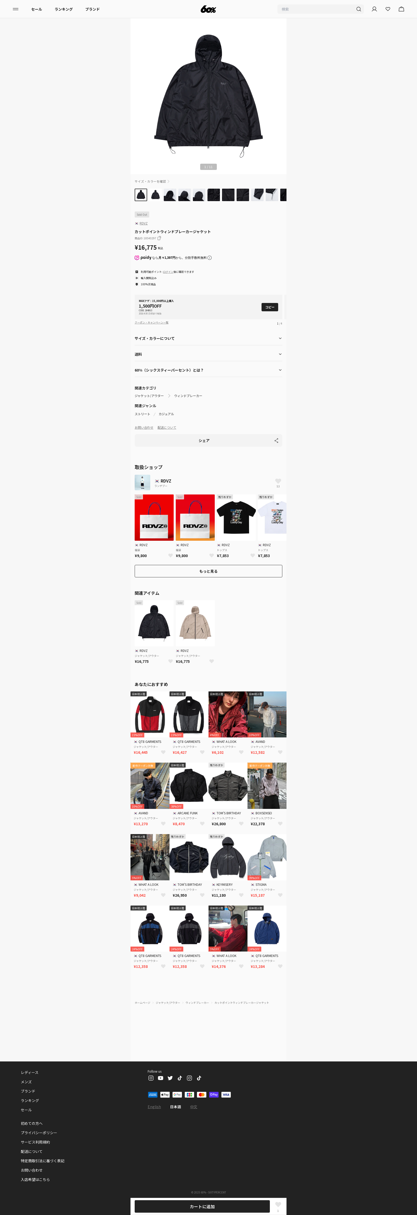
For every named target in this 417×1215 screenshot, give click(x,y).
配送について (167, 427)
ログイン (168, 272)
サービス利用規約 (35, 1142)
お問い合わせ (144, 427)
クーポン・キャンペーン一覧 (151, 322)
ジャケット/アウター (149, 396)
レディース (29, 1072)
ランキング (64, 9)
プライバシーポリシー (39, 1132)
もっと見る (208, 571)
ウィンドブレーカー (188, 396)
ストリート (142, 414)
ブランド (92, 9)
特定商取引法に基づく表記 (42, 1160)
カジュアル (166, 414)
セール (36, 9)
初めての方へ (32, 1123)
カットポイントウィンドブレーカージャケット (241, 1003)
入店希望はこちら (35, 1179)
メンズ (26, 1081)
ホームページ (142, 1003)
